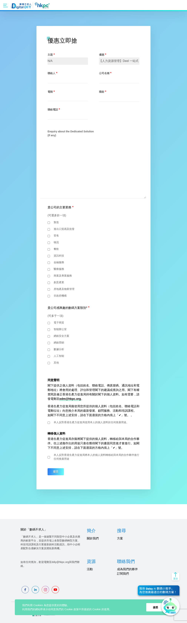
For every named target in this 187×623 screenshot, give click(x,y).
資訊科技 (59, 255)
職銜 (101, 91)
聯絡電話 (53, 109)
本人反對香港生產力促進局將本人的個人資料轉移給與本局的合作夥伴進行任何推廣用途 (96, 456)
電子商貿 (59, 322)
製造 (56, 222)
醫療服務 (59, 268)
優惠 (101, 54)
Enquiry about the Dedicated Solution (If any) (71, 133)
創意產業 (59, 282)
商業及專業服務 (63, 275)
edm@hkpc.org (70, 398)
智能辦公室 (60, 329)
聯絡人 (51, 73)
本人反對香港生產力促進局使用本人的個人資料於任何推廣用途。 (91, 422)
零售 (56, 235)
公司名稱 (104, 73)
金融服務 (59, 262)
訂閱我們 (123, 573)
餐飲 (56, 248)
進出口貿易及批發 (64, 228)
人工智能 (59, 355)
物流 (56, 242)
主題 (50, 54)
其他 (56, 362)
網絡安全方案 (61, 335)
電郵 (50, 91)
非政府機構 (60, 295)
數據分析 (59, 349)
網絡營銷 (59, 342)
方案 (120, 538)
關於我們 (93, 538)
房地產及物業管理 (64, 288)
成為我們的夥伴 (127, 569)
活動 (90, 569)
